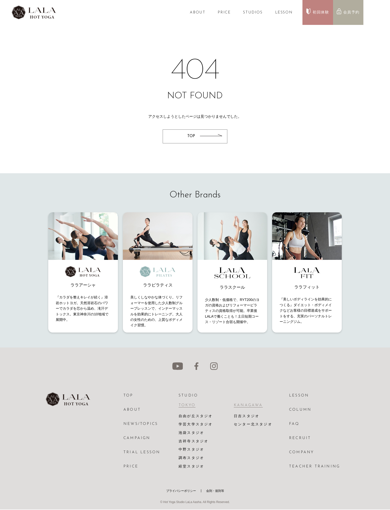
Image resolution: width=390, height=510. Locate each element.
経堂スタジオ (191, 467)
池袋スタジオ (191, 433)
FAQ (294, 424)
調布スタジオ (191, 458)
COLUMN (300, 410)
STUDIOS (252, 12)
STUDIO (188, 395)
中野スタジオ (191, 450)
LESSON (284, 12)
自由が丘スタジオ (196, 416)
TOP (128, 395)
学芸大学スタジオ (196, 425)
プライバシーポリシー (181, 491)
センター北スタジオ (253, 425)
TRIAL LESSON (141, 452)
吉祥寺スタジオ (193, 442)
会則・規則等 (215, 491)
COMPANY (301, 452)
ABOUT (197, 12)
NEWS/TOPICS (140, 424)
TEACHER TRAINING (314, 466)
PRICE (224, 12)
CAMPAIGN (136, 438)
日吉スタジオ (246, 416)
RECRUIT (300, 438)
